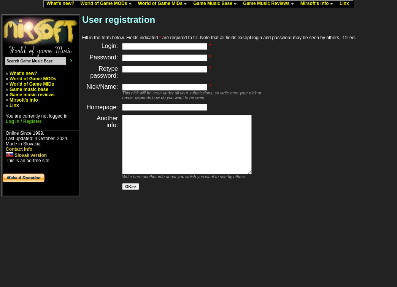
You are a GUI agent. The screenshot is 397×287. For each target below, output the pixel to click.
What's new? (62, 4)
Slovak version (26, 155)
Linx (346, 4)
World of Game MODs (107, 4)
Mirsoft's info (318, 4)
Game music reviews (32, 94)
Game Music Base (217, 4)
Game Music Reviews (270, 4)
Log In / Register (23, 121)
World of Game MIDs (164, 4)
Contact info (19, 149)
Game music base (29, 89)
